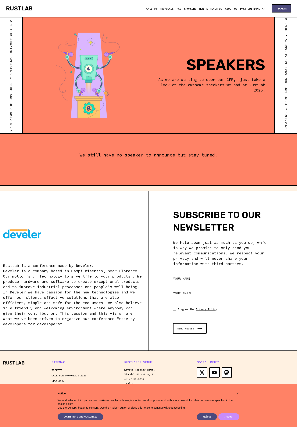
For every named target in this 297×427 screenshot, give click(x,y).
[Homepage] (19, 8)
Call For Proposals (160, 8)
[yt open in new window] (214, 373)
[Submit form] (189, 328)
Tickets (57, 370)
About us (231, 8)
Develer (84, 265)
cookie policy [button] (65, 403)
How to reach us (210, 8)
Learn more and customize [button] (80, 416)
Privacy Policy (206, 309)
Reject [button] (207, 416)
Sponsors (58, 380)
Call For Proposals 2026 (69, 375)
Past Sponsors (186, 8)
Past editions (252, 9)
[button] (237, 393)
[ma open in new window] (227, 373)
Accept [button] (228, 416)
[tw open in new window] (202, 373)
